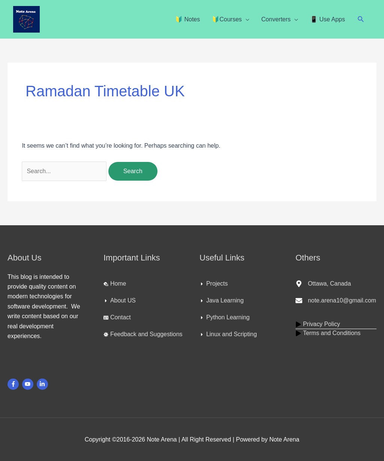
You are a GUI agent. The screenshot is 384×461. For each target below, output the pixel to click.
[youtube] (28, 384)
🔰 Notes (187, 19)
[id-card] (117, 317)
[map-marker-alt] (323, 283)
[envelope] (336, 300)
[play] (318, 324)
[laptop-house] (115, 283)
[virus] (143, 334)
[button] (361, 19)
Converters (276, 19)
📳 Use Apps (327, 19)
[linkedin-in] (43, 384)
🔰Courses (227, 19)
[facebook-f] (14, 384)
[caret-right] (120, 300)
